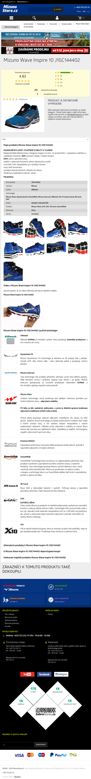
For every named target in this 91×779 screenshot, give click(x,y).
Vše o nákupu (9, 614)
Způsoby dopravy (11, 620)
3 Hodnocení (23, 99)
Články (50, 614)
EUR (88, 11)
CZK (84, 11)
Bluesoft (17, 777)
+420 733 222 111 (82, 7)
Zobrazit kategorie (11, 27)
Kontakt (8, 626)
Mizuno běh (53, 24)
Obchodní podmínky (12, 623)
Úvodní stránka (28, 24)
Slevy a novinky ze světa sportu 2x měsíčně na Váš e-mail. (22, 739)
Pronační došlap (66, 24)
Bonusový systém (11, 617)
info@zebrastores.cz (75, 115)
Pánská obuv (41, 24)
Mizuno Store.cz (10, 9)
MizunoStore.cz (22, 2)
